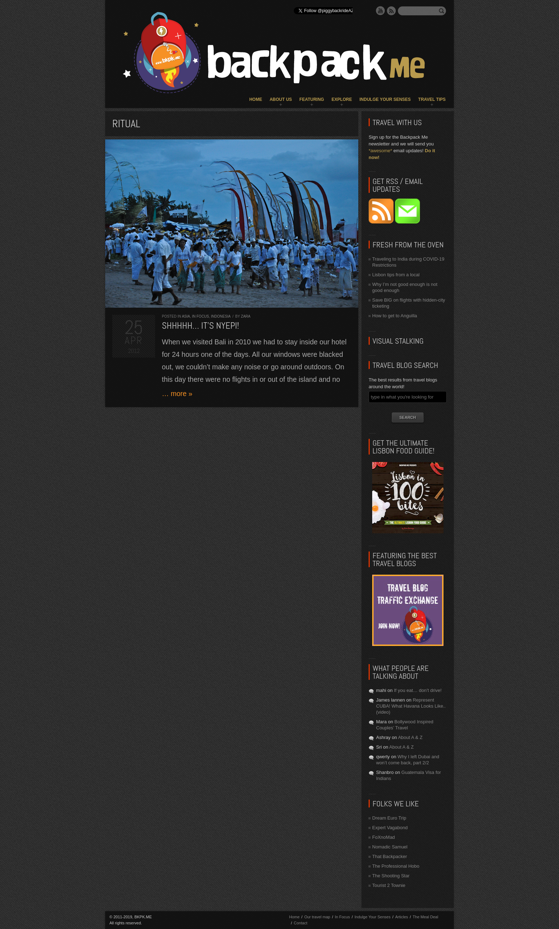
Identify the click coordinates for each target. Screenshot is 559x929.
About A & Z (410, 737)
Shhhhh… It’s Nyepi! (200, 326)
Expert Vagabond (390, 827)
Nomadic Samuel (389, 847)
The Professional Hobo (395, 866)
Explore (342, 99)
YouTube (380, 10)
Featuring (311, 99)
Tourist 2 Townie (388, 885)
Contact (300, 923)
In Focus (200, 316)
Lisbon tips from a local (396, 274)
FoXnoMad (383, 837)
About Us (281, 99)
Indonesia (220, 316)
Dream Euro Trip (389, 818)
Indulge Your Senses (385, 99)
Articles (401, 917)
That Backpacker (389, 856)
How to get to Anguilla (394, 315)
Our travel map (317, 917)
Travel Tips (432, 99)
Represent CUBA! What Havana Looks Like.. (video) (411, 706)
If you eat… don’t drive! (418, 690)
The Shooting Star (391, 875)
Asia (186, 316)
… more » (177, 393)
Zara (246, 316)
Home (255, 99)
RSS (391, 10)
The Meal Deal (426, 917)
